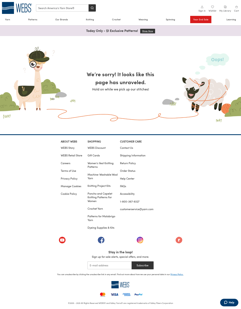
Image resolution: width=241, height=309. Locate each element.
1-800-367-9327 (129, 201)
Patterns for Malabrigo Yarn (101, 218)
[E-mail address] (109, 265)
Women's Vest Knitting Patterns (101, 164)
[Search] (92, 8)
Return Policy (128, 163)
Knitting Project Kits (99, 185)
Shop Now (148, 31)
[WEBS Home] (120, 284)
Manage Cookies (71, 186)
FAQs (123, 186)
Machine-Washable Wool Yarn (103, 176)
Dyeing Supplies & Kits (101, 227)
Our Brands (61, 19)
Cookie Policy (69, 193)
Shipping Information (132, 155)
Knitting (90, 19)
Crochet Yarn (95, 208)
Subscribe (142, 265)
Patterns (32, 19)
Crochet (116, 19)
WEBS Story (67, 147)
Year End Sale (200, 19)
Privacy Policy (69, 178)
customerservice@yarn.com (136, 209)
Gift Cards (94, 155)
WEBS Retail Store (71, 155)
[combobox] (62, 8)
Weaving (143, 19)
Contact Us (126, 147)
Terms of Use (68, 170)
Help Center (127, 178)
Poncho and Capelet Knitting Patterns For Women (100, 197)
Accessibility (127, 193)
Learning (231, 19)
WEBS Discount (97, 147)
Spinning (170, 19)
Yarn (7, 19)
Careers (65, 163)
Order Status (127, 170)
